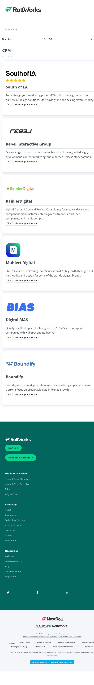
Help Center (11, 576)
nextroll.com (52, 655)
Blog (7, 566)
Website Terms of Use (66, 642)
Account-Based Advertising (18, 484)
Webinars (9, 556)
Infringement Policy (19, 647)
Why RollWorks (12, 494)
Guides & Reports (13, 561)
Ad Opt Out (40, 647)
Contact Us (10, 530)
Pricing (8, 489)
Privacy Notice (88, 642)
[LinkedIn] (66, 592)
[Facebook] (37, 592)
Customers (10, 515)
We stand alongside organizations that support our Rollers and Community (52, 636)
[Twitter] (8, 592)
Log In (12, 448)
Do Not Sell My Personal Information (52, 662)
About (8, 509)
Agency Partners (13, 525)
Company (11, 504)
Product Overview (16, 473)
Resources (11, 550)
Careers (8, 535)
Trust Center (25, 642)
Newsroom (10, 540)
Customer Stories (13, 571)
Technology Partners (15, 520)
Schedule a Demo (19, 457)
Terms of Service (44, 642)
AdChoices (89, 647)
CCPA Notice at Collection (63, 647)
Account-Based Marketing (17, 478)
